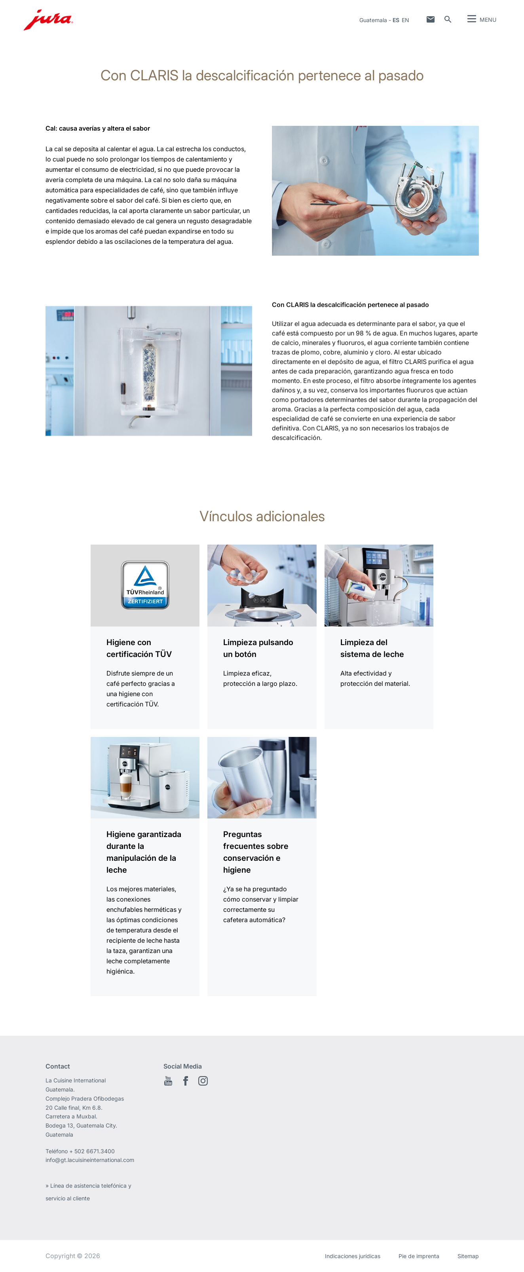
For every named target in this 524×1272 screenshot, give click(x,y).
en (405, 20)
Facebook (185, 1081)
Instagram (203, 1081)
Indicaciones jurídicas (352, 1256)
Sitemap (468, 1256)
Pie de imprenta (419, 1256)
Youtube (168, 1081)
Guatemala (373, 20)
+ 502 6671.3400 (92, 1151)
